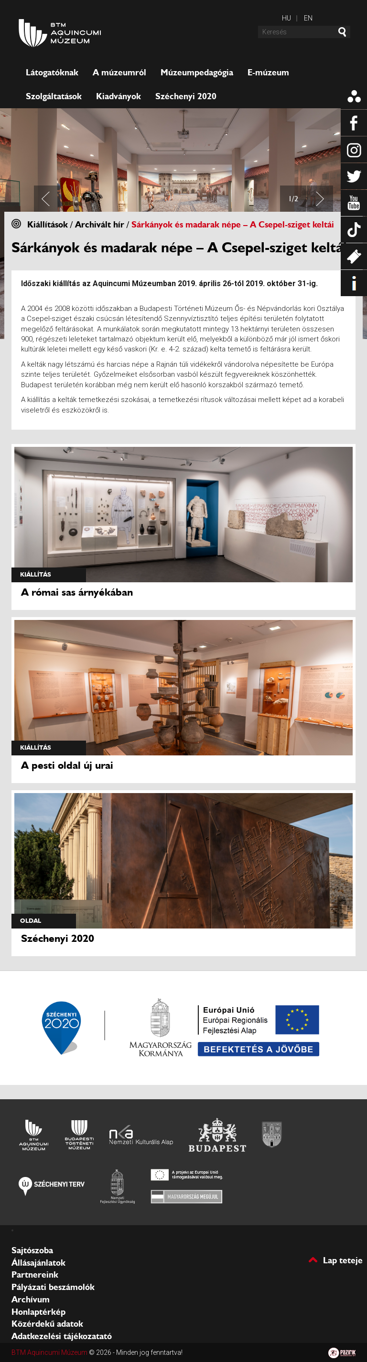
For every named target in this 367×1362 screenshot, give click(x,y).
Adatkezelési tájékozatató (61, 1336)
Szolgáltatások (54, 96)
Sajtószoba (32, 1250)
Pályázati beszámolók (53, 1287)
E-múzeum (268, 72)
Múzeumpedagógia (197, 72)
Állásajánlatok (38, 1263)
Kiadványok (118, 96)
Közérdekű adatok (47, 1324)
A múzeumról (119, 72)
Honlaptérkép (38, 1312)
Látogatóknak (52, 72)
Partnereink (34, 1274)
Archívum (30, 1299)
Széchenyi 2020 (185, 96)
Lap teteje (343, 1259)
